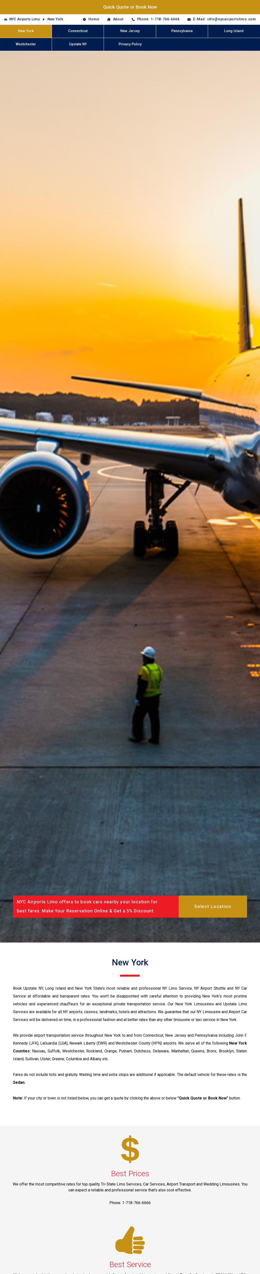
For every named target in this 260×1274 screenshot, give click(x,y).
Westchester (26, 44)
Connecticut (77, 31)
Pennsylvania (182, 31)
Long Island (234, 31)
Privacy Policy (130, 44)
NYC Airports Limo (24, 19)
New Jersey (130, 31)
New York (55, 19)
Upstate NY (78, 44)
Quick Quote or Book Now (130, 7)
